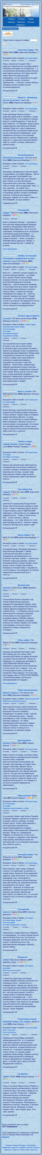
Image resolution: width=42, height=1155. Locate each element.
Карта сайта (24, 1150)
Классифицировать (10, 249)
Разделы (9, 4)
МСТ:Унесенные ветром (11, 970)
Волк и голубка (24, 391)
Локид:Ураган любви (10, 336)
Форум (15, 1145)
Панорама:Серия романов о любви (16, 808)
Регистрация (26, 4)
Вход (34, 4)
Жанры (12, 19)
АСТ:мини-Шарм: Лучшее (12, 920)
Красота (15, 1147)
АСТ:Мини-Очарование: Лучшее (14, 925)
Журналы (7, 1150)
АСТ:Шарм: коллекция (11, 457)
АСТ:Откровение (31, 400)
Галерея (22, 1147)
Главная (9, 1145)
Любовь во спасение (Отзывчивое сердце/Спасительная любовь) (20, 258)
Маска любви (24, 535)
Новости (16, 1150)
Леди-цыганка (24, 796)
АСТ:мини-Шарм (31, 58)
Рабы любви (23, 640)
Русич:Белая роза (9, 1032)
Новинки (11, 22)
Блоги (36, 1147)
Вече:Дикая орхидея (10, 333)
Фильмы (30, 1147)
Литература (31, 1145)
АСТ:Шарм (7, 331)
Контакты (34, 1150)
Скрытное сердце (26, 50)
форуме (5, 1137)
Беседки (22, 1145)
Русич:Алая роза (9, 1030)
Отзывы (31, 22)
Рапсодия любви (25, 855)
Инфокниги (6, 1147)
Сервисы (21, 25)
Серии (30, 19)
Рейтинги (21, 22)
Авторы (22, 19)
